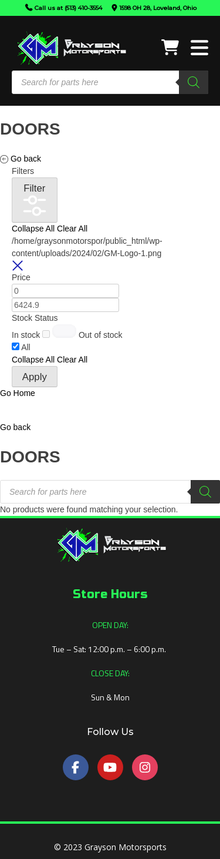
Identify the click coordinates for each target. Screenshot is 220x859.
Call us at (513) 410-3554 (68, 8)
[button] (15, 427)
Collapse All (33, 228)
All (26, 347)
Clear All (72, 228)
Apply (34, 376)
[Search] (193, 82)
